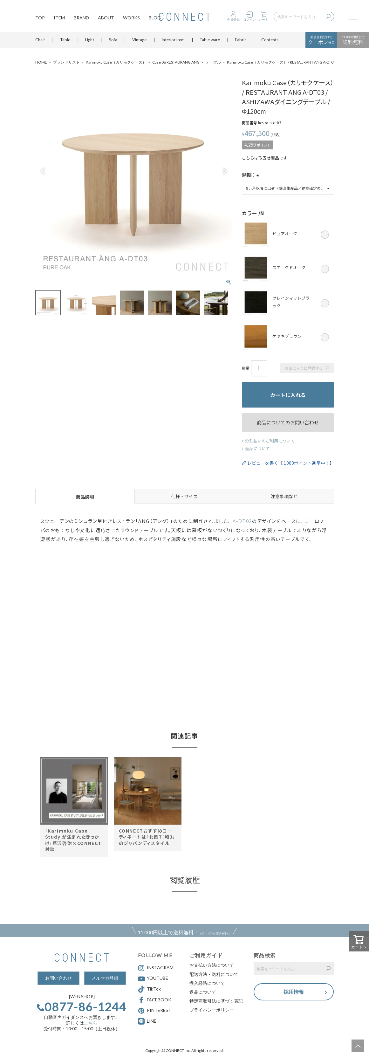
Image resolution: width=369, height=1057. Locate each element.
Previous (43, 171)
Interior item (173, 39)
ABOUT (106, 17)
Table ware (210, 39)
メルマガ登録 (105, 978)
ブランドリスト (66, 62)
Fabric (240, 39)
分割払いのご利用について (270, 441)
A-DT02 (242, 521)
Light (89, 39)
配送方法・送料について (213, 974)
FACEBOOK (154, 1000)
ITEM (59, 17)
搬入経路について (207, 983)
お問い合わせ (58, 978)
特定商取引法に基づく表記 (216, 1001)
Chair (40, 39)
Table (65, 39)
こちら (90, 1023)
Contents (269, 39)
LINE (151, 1021)
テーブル (213, 62)
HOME (41, 62)
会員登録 (233, 19)
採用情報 (294, 992)
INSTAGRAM (156, 967)
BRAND (81, 17)
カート (263, 19)
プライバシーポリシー (211, 1009)
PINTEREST (154, 1010)
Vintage (139, 39)
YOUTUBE (153, 978)
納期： (251, 175)
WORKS (131, 17)
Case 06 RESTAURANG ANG (176, 62)
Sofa (113, 39)
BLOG (155, 17)
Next (224, 171)
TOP (40, 17)
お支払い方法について (211, 965)
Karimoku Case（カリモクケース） (116, 62)
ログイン (249, 19)
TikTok (149, 989)
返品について (257, 448)
